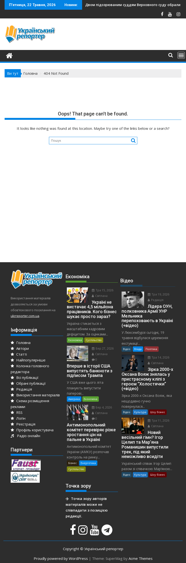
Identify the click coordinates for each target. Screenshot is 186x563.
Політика (151, 349)
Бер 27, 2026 (103, 348)
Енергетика (88, 463)
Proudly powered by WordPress (61, 558)
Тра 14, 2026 (158, 357)
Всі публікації (25, 377)
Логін (18, 418)
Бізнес (72, 463)
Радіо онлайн (25, 435)
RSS (17, 412)
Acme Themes (141, 558)
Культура (140, 412)
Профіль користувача (32, 429)
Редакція (21, 389)
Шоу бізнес (157, 412)
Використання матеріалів (35, 394)
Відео (126, 349)
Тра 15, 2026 (102, 290)
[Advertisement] (93, 217)
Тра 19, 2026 (158, 294)
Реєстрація (23, 424)
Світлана (100, 296)
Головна (21, 342)
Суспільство (94, 340)
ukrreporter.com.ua (25, 316)
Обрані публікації (28, 383)
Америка (74, 399)
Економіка (75, 340)
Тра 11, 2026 (158, 420)
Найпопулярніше (28, 360)
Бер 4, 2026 (102, 407)
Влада (138, 349)
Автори (20, 348)
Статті (19, 354)
